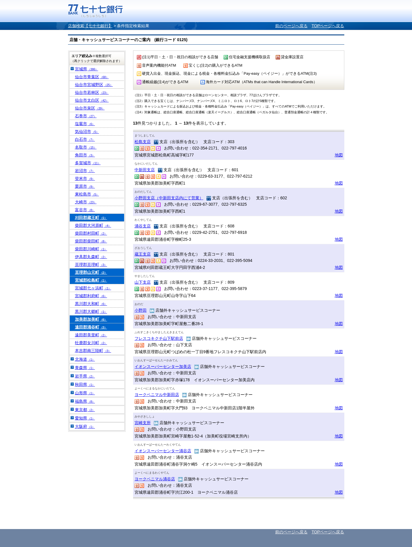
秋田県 (85, 384)
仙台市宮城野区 (94, 84)
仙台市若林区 (92, 92)
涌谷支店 (143, 226)
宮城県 (86, 69)
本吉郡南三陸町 (93, 350)
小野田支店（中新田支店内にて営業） (169, 198)
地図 (339, 155)
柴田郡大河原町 (93, 225)
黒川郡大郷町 (91, 311)
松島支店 (143, 141)
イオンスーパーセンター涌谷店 (163, 450)
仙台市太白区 (92, 100)
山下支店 (143, 282)
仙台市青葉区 (92, 76)
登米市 (85, 178)
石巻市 (86, 116)
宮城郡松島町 (91, 280)
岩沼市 (85, 170)
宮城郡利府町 (91, 295)
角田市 (85, 155)
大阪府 (85, 426)
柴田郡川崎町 (91, 249)
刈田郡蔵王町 (91, 217)
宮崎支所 (143, 422)
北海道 (85, 359)
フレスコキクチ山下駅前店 (159, 338)
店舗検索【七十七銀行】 (90, 25)
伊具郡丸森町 (91, 256)
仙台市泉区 (90, 108)
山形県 (85, 393)
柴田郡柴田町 (91, 241)
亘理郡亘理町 (91, 264)
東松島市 (87, 194)
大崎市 (86, 202)
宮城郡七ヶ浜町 (93, 288)
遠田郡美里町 (91, 335)
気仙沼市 (87, 131)
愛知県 (85, 418)
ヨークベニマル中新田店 (157, 394)
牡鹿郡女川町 (91, 342)
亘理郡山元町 (91, 272)
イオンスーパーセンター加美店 (163, 366)
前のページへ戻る (291, 25)
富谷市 (85, 209)
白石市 (85, 139)
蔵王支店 (143, 254)
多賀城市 (88, 163)
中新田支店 (145, 169)
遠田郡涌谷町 (91, 327)
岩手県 (85, 376)
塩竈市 (85, 123)
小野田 (141, 310)
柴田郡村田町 (91, 233)
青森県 (85, 367)
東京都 (85, 409)
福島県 (85, 401)
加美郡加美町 (91, 319)
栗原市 (85, 186)
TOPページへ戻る (328, 25)
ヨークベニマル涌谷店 (155, 479)
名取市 (86, 147)
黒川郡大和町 (91, 303)
